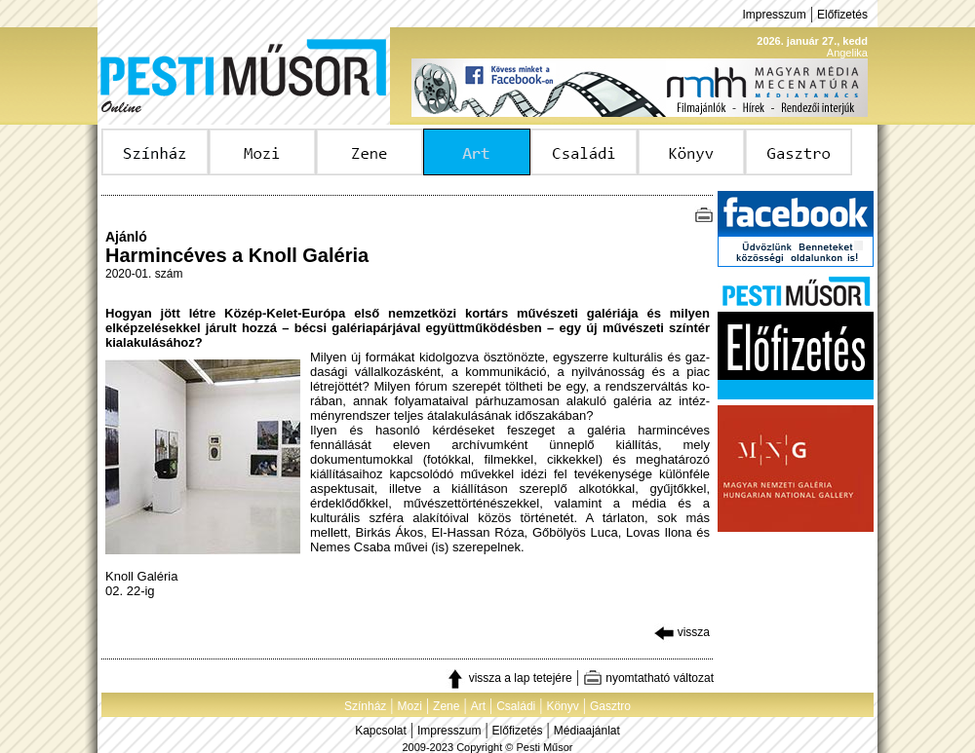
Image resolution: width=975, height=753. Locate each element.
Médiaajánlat (587, 730)
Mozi (410, 706)
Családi (515, 706)
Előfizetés (842, 14)
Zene (446, 706)
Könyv (562, 706)
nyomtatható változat (648, 678)
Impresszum (773, 14)
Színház (365, 706)
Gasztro (610, 706)
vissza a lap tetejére (508, 678)
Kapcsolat (381, 730)
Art (478, 706)
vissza (682, 632)
